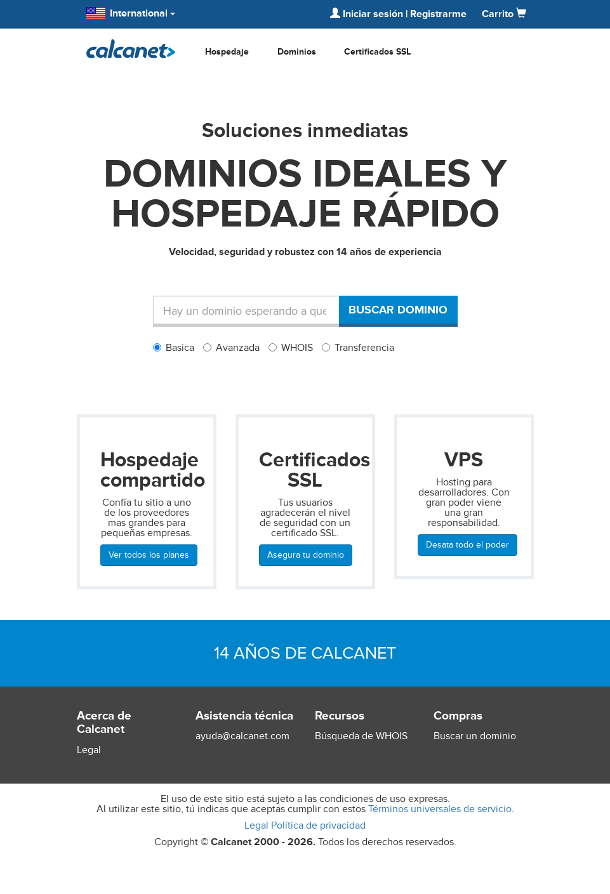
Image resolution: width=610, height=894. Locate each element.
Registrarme (438, 14)
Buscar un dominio (475, 736)
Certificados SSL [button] (377, 51)
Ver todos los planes (149, 554)
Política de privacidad (318, 825)
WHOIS (291, 347)
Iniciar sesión (366, 14)
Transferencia (358, 347)
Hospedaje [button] (227, 51)
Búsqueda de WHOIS (361, 736)
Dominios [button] (296, 51)
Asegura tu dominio (305, 554)
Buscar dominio (398, 310)
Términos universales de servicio (440, 809)
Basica (173, 347)
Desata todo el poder (467, 544)
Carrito (504, 14)
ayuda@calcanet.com (242, 736)
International (130, 13)
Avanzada (231, 347)
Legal (89, 750)
